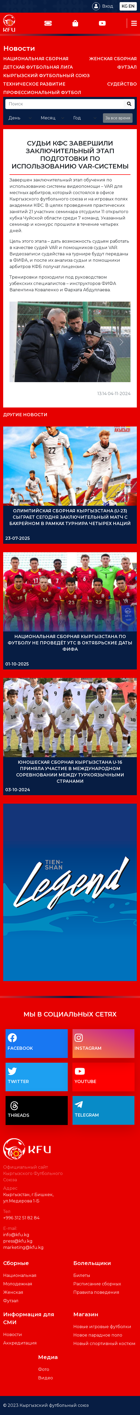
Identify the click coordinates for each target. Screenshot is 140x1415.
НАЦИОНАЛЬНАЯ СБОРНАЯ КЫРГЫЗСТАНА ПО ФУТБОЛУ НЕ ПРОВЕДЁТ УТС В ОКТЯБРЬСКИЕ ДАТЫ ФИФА (70, 643)
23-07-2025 (17, 538)
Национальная (20, 1275)
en (132, 6)
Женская (13, 1292)
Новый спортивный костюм (104, 1343)
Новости (19, 48)
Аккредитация (20, 1343)
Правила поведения (96, 1292)
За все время (117, 118)
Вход (107, 6)
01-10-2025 (17, 664)
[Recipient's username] (64, 104)
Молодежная (17, 1283)
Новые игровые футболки (102, 1326)
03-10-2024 (17, 789)
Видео (45, 1377)
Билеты (81, 1275)
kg (125, 6)
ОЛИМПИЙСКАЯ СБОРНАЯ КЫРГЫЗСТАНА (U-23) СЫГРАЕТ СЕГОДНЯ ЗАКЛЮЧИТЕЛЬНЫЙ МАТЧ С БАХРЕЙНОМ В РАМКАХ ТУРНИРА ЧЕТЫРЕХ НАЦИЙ (70, 517)
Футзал (11, 1300)
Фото (43, 1369)
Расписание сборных (97, 1283)
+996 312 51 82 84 (21, 1217)
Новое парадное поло (97, 1335)
